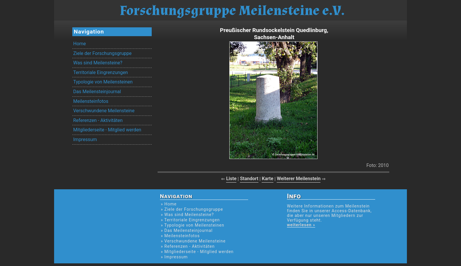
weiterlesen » (301, 224)
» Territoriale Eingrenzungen (190, 220)
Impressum (85, 139)
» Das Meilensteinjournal (187, 230)
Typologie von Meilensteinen (103, 82)
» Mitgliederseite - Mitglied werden (197, 251)
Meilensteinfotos (90, 101)
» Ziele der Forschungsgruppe (192, 209)
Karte (267, 178)
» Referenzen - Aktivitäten (188, 246)
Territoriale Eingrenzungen (100, 72)
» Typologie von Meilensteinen (192, 225)
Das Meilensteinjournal (97, 91)
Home (79, 43)
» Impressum (174, 257)
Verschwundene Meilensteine (103, 110)
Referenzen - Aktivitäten (98, 120)
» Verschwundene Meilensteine (193, 241)
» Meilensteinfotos (180, 235)
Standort (249, 178)
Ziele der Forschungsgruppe (102, 53)
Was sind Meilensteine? (97, 63)
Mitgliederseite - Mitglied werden (107, 130)
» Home (169, 204)
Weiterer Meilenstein (298, 178)
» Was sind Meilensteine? (187, 214)
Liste (231, 178)
